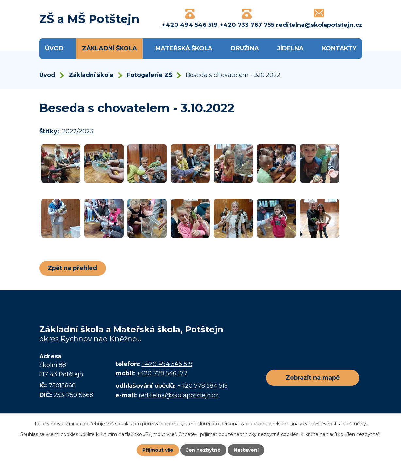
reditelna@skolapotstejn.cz (178, 395)
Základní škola (109, 48)
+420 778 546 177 (162, 373)
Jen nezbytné (203, 450)
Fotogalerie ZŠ (149, 74)
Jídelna (290, 48)
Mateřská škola (183, 48)
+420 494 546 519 (167, 364)
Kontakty (339, 48)
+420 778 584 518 (202, 385)
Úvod (54, 48)
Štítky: (49, 131)
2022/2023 (77, 131)
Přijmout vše (157, 450)
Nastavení (246, 450)
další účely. (355, 424)
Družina (245, 48)
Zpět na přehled (72, 268)
